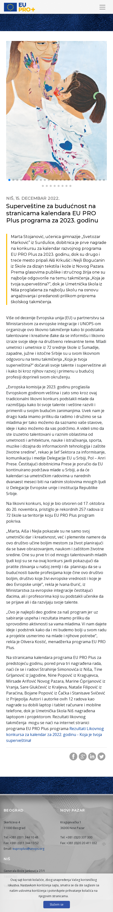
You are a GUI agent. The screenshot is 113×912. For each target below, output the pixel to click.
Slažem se (57, 904)
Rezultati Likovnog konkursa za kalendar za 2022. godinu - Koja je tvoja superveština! (55, 734)
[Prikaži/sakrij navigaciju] (102, 7)
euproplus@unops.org (28, 849)
